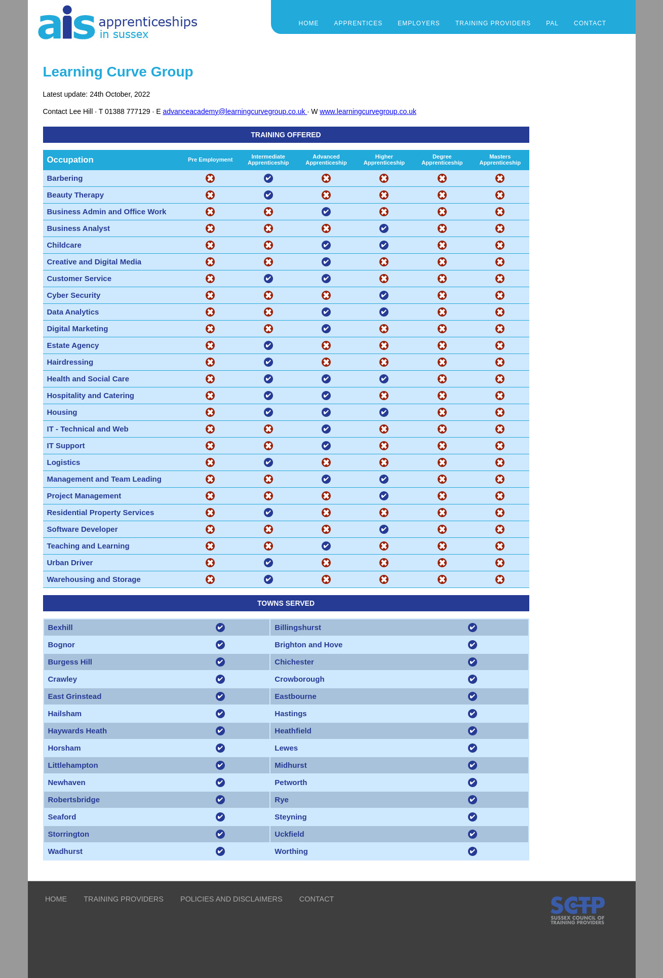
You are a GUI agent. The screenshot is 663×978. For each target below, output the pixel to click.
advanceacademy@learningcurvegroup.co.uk (235, 111)
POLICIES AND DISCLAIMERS (231, 899)
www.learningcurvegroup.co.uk (368, 111)
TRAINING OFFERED (286, 135)
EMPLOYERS (419, 23)
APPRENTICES (358, 23)
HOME (56, 899)
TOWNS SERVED (286, 603)
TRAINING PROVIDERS (493, 23)
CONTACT (590, 23)
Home (309, 23)
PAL (552, 23)
